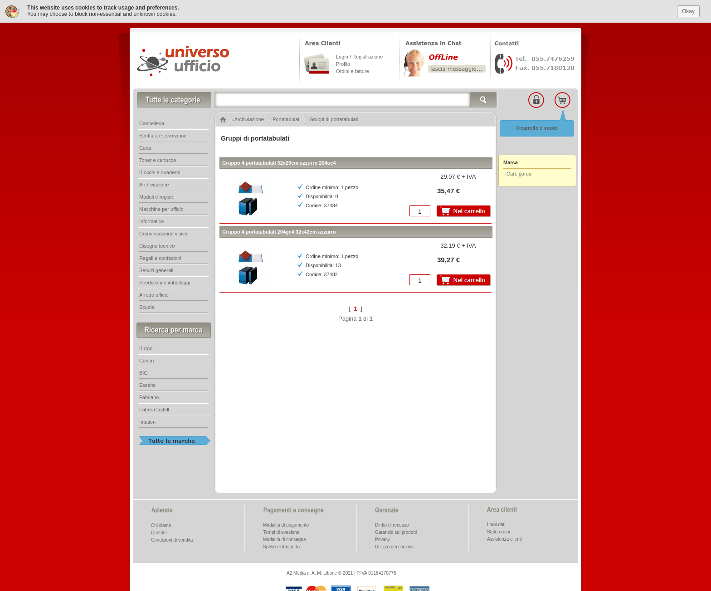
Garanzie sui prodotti (396, 532)
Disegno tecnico (157, 246)
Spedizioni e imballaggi (164, 282)
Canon (146, 360)
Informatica (151, 221)
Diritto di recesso (392, 525)
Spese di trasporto (281, 546)
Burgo (145, 348)
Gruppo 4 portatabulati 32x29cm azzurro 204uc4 (279, 163)
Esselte (147, 385)
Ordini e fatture (352, 71)
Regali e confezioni (160, 258)
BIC (143, 373)
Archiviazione (154, 184)
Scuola (147, 307)
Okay (688, 11)
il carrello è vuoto (536, 128)
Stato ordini (498, 531)
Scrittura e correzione (163, 135)
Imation (147, 422)
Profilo (343, 64)
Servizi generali (156, 270)
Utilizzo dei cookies (394, 546)
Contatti (158, 532)
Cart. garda (518, 173)
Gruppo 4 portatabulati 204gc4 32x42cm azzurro (279, 231)
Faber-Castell (154, 409)
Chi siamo (161, 525)
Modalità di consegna (284, 539)
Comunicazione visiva (163, 233)
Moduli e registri (157, 197)
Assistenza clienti (504, 539)
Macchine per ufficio (161, 209)
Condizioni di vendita (172, 539)
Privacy (382, 539)
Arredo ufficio (154, 295)
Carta (145, 148)
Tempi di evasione (281, 532)
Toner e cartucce (157, 160)
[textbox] (355, 100)
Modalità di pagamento (286, 525)
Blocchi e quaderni (159, 172)
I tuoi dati (496, 524)
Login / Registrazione (359, 56)
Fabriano (149, 397)
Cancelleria (151, 123)
